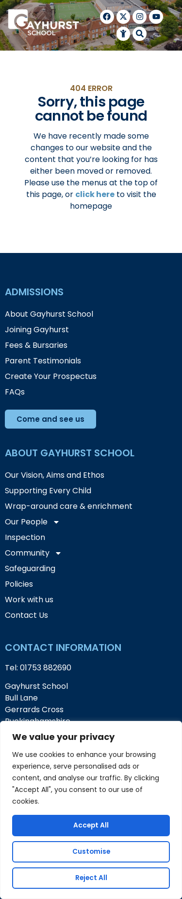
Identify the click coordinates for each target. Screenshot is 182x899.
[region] (91, 810)
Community (33, 553)
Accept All (91, 825)
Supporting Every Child (48, 490)
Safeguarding (30, 568)
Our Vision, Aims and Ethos (54, 475)
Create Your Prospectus (51, 376)
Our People (32, 522)
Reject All (91, 878)
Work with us (29, 599)
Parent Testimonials (43, 360)
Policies (19, 584)
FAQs (15, 391)
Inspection (25, 537)
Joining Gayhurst (37, 329)
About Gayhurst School (49, 314)
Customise (91, 852)
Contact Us (26, 615)
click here (95, 194)
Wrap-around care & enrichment (68, 506)
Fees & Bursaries (36, 345)
